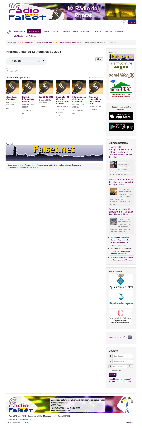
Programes (34, 31)
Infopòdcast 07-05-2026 (11, 98)
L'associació (86, 31)
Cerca (132, 22)
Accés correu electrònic (120, 337)
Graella (46, 31)
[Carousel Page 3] (92, 77)
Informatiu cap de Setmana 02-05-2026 (79, 99)
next (102, 77)
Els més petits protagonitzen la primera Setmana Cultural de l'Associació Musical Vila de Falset (120, 152)
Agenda (98, 31)
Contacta (119, 31)
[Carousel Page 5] (95, 77)
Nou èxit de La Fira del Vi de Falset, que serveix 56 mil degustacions (121, 182)
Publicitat (108, 31)
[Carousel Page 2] (90, 77)
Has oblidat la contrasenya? (120, 381)
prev (100, 77)
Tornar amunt (131, 423)
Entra (112, 375)
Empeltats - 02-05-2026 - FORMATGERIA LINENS (62, 100)
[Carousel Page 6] (97, 77)
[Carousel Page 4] (94, 77)
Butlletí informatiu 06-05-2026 (28, 99)
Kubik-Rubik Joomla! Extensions (20, 419)
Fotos (75, 31)
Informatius (19, 31)
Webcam (66, 31)
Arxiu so (55, 31)
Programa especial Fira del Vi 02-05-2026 (95, 100)
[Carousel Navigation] (100, 77)
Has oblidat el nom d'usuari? (120, 379)
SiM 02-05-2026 (46, 97)
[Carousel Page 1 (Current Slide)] (89, 77)
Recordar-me (116, 371)
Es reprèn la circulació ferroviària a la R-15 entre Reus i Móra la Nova (121, 212)
